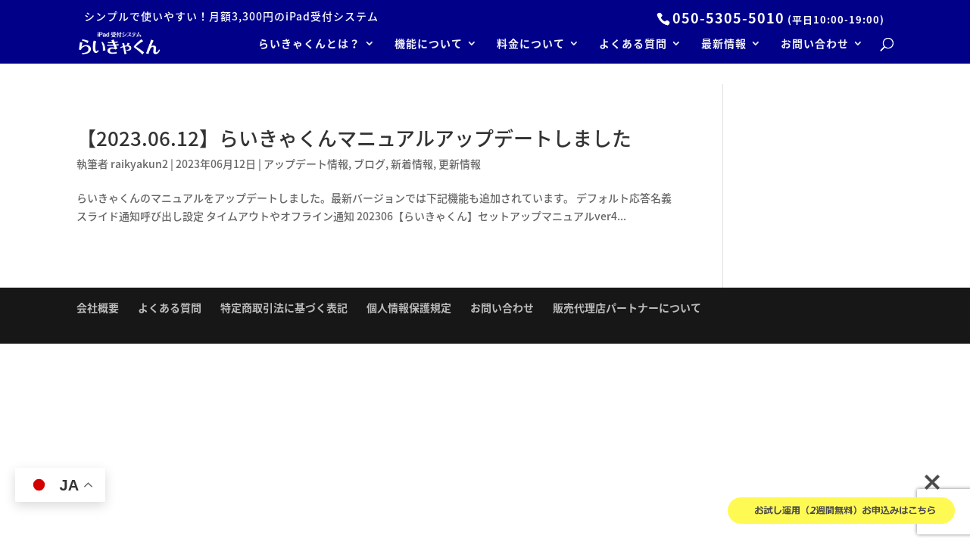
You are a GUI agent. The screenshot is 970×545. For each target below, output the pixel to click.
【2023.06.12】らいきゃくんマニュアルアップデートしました (354, 137)
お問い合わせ (815, 44)
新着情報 (412, 163)
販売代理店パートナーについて (627, 307)
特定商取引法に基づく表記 (284, 307)
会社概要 (97, 307)
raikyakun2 (139, 163)
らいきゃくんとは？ (309, 44)
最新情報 (724, 44)
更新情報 (459, 163)
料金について (531, 44)
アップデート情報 (306, 163)
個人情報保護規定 (408, 307)
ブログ (369, 163)
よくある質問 (633, 44)
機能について (429, 44)
